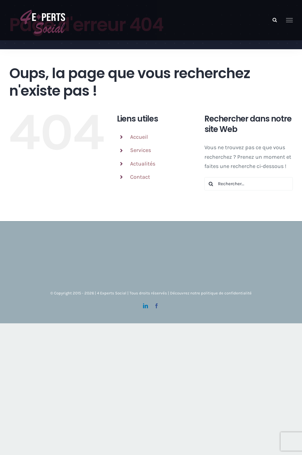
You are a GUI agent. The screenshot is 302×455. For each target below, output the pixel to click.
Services (140, 150)
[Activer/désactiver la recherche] (275, 20)
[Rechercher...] (248, 183)
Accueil (139, 137)
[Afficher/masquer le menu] (289, 20)
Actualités (142, 163)
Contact (140, 177)
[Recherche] (211, 183)
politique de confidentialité (226, 293)
